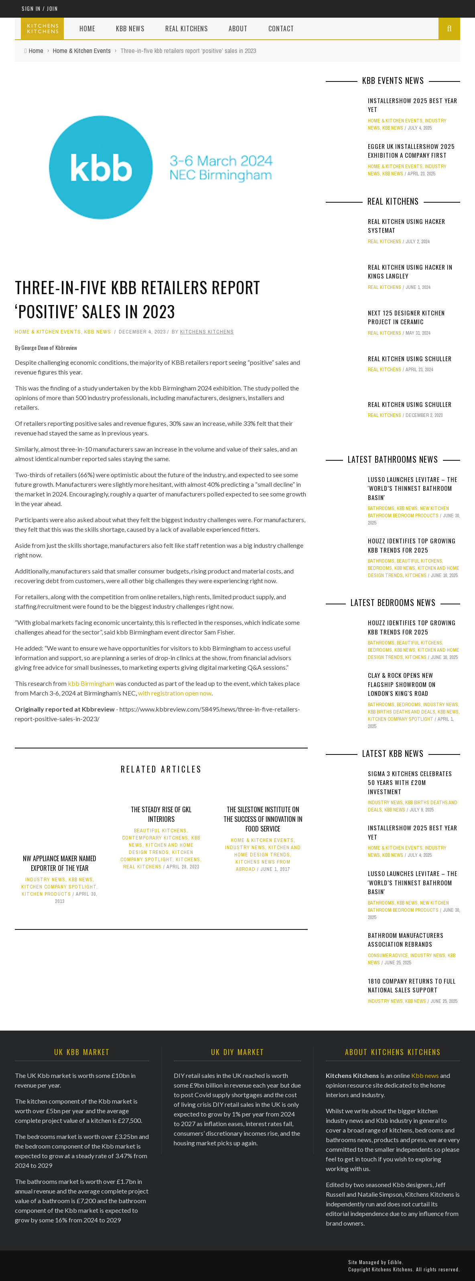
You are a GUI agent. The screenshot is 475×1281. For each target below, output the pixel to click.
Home (87, 28)
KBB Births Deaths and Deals (401, 712)
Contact (281, 28)
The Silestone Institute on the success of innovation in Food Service (262, 819)
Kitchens (188, 859)
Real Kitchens (186, 28)
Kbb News (130, 28)
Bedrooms (380, 568)
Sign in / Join (40, 8)
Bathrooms (381, 508)
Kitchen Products (46, 894)
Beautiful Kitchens (160, 831)
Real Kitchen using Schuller (410, 358)
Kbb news (425, 1075)
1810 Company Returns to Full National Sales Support (412, 985)
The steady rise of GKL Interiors (161, 814)
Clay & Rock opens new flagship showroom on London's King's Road (402, 684)
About (238, 28)
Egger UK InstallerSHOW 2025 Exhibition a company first (411, 151)
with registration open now (174, 693)
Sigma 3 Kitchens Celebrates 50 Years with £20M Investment (410, 782)
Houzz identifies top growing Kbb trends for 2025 (412, 545)
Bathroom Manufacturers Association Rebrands (406, 940)
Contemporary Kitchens (155, 838)
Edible (395, 1262)
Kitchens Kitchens (207, 331)
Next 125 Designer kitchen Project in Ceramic (406, 317)
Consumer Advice (388, 955)
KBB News (97, 331)
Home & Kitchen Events (48, 331)
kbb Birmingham (91, 683)
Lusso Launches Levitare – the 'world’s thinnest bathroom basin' (412, 488)
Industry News (45, 879)
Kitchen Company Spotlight (58, 887)
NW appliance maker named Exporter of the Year (59, 863)
